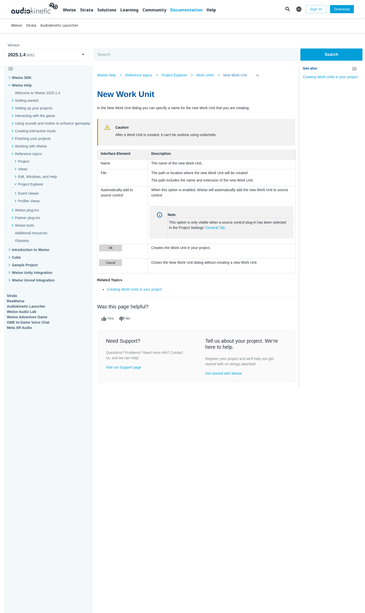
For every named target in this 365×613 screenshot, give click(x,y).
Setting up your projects (33, 108)
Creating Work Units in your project (135, 289)
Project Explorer (30, 184)
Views (22, 169)
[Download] (342, 9)
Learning (129, 10)
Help (211, 10)
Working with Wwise (31, 146)
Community (154, 10)
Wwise (69, 10)
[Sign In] (316, 9)
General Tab (216, 228)
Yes (109, 319)
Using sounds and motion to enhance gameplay (52, 123)
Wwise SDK (21, 78)
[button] (287, 9)
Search (331, 54)
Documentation (186, 10)
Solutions (106, 10)
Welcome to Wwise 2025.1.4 (37, 93)
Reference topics (28, 154)
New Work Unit (236, 75)
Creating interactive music (35, 131)
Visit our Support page (125, 367)
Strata (86, 10)
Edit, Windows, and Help (37, 177)
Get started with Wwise (224, 373)
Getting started (26, 100)
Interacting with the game (35, 116)
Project (23, 161)
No (126, 319)
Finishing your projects (33, 139)
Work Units (206, 75)
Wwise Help (22, 85)
